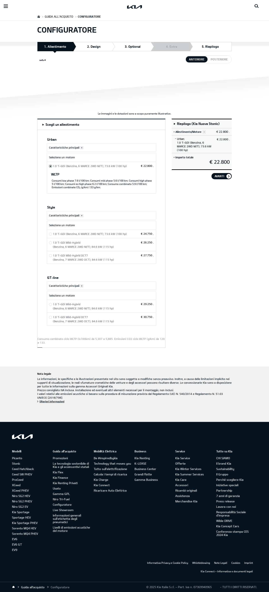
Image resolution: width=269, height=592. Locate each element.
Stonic (16, 463)
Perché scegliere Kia (230, 479)
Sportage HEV (21, 517)
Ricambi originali (186, 490)
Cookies (235, 562)
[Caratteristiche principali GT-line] (101, 286)
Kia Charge (101, 479)
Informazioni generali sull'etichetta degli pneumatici (67, 519)
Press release (225, 501)
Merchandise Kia (186, 501)
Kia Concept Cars (227, 526)
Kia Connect (102, 485)
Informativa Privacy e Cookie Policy (167, 562)
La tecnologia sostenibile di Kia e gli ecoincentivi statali (71, 465)
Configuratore (62, 504)
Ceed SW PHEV (22, 474)
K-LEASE (140, 463)
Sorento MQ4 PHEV (25, 533)
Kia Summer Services (189, 474)
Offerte (180, 463)
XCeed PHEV (20, 490)
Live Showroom (63, 510)
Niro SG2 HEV (21, 496)
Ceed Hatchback (23, 469)
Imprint (248, 562)
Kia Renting (142, 458)
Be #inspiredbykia (106, 458)
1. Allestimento (55, 48)
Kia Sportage (20, 512)
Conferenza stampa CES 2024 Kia (232, 533)
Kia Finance (60, 477)
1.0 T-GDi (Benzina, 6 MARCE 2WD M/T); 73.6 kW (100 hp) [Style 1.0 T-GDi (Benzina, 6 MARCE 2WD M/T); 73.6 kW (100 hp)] (90, 234)
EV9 (14, 550)
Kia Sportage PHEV (25, 523)
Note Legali (220, 562)
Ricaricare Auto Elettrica (110, 490)
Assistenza (182, 496)
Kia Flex (58, 472)
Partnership (224, 490)
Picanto (17, 458)
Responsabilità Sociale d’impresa (231, 513)
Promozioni (60, 458)
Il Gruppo (222, 474)
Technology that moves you (112, 463)
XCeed (16, 485)
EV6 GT (17, 544)
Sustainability (225, 469)
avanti (219, 176)
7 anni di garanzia (228, 496)
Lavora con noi (226, 506)
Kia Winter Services (188, 469)
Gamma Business (146, 479)
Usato (57, 488)
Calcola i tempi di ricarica (110, 474)
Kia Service (182, 458)
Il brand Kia (223, 463)
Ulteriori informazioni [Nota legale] (52, 401)
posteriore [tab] (219, 59)
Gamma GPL (61, 494)
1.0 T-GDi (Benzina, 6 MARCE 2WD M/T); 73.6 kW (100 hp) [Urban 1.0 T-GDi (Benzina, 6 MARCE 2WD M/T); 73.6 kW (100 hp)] (90, 166)
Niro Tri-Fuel (61, 499)
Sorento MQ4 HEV (24, 528)
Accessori (181, 485)
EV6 (14, 539)
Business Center (145, 469)
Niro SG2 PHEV (22, 501)
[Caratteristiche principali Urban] (101, 147)
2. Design (94, 46)
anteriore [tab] (196, 59)
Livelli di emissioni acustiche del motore (71, 529)
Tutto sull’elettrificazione (110, 469)
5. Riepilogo (210, 46)
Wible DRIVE (224, 520)
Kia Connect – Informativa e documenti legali (227, 571)
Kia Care (180, 479)
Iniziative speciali (227, 485)
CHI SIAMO (223, 458)
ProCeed (17, 479)
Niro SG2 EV (20, 506)
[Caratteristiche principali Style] (101, 215)
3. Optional (133, 46)
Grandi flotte (143, 474)
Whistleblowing (201, 562)
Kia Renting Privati (65, 483)
